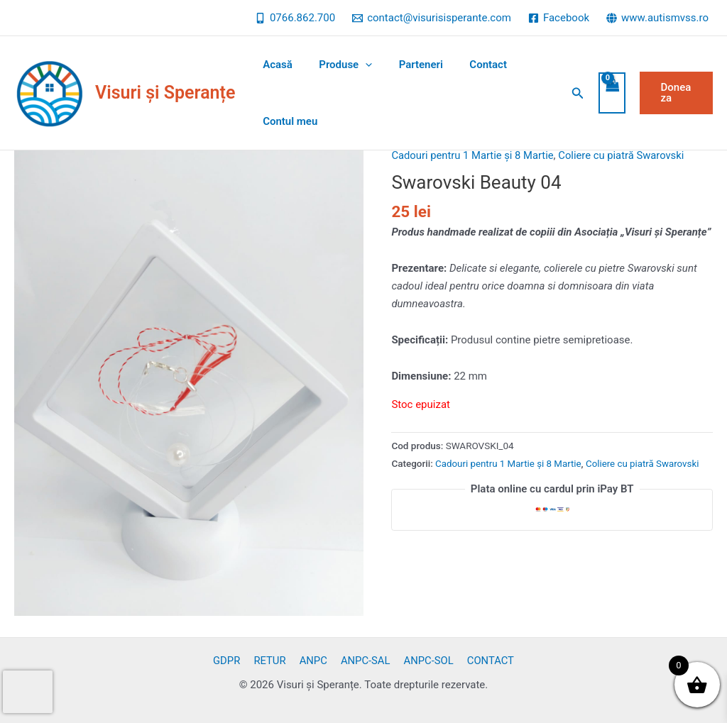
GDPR (232, 660)
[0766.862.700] (295, 18)
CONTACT (484, 660)
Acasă (275, 64)
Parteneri (408, 64)
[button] (573, 93)
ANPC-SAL (364, 660)
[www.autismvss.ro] (657, 18)
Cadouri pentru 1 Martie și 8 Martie (473, 155)
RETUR (273, 660)
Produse (337, 64)
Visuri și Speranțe (165, 92)
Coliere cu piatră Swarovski (625, 155)
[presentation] (28, 691)
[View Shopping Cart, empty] (607, 93)
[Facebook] (559, 18)
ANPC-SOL (425, 660)
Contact (469, 64)
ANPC (314, 660)
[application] (357, 64)
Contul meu (287, 121)
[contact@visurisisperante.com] (431, 18)
